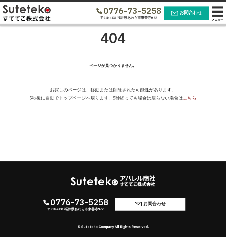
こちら (189, 98)
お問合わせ (186, 12)
